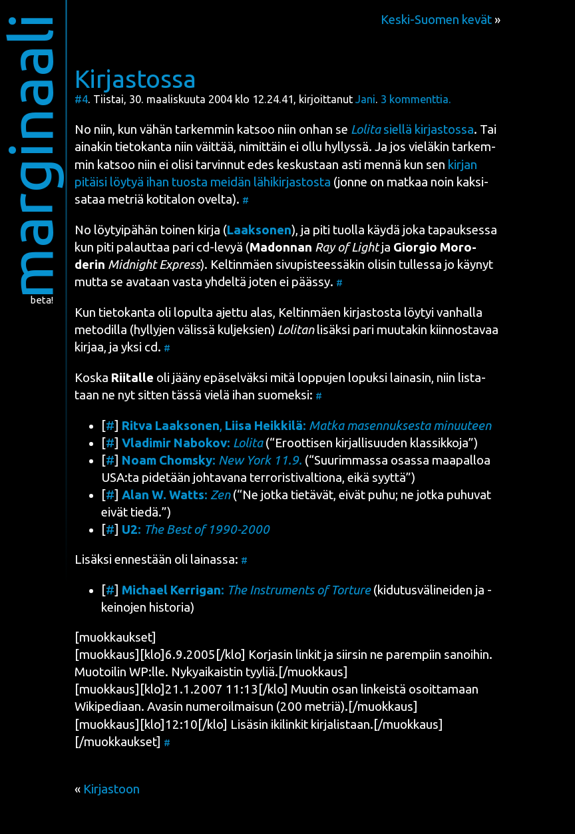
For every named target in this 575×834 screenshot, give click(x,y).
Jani (365, 99)
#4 (81, 99)
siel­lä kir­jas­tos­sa (412, 129)
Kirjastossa (135, 79)
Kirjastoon (111, 789)
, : (306, 426)
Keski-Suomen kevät (436, 20)
